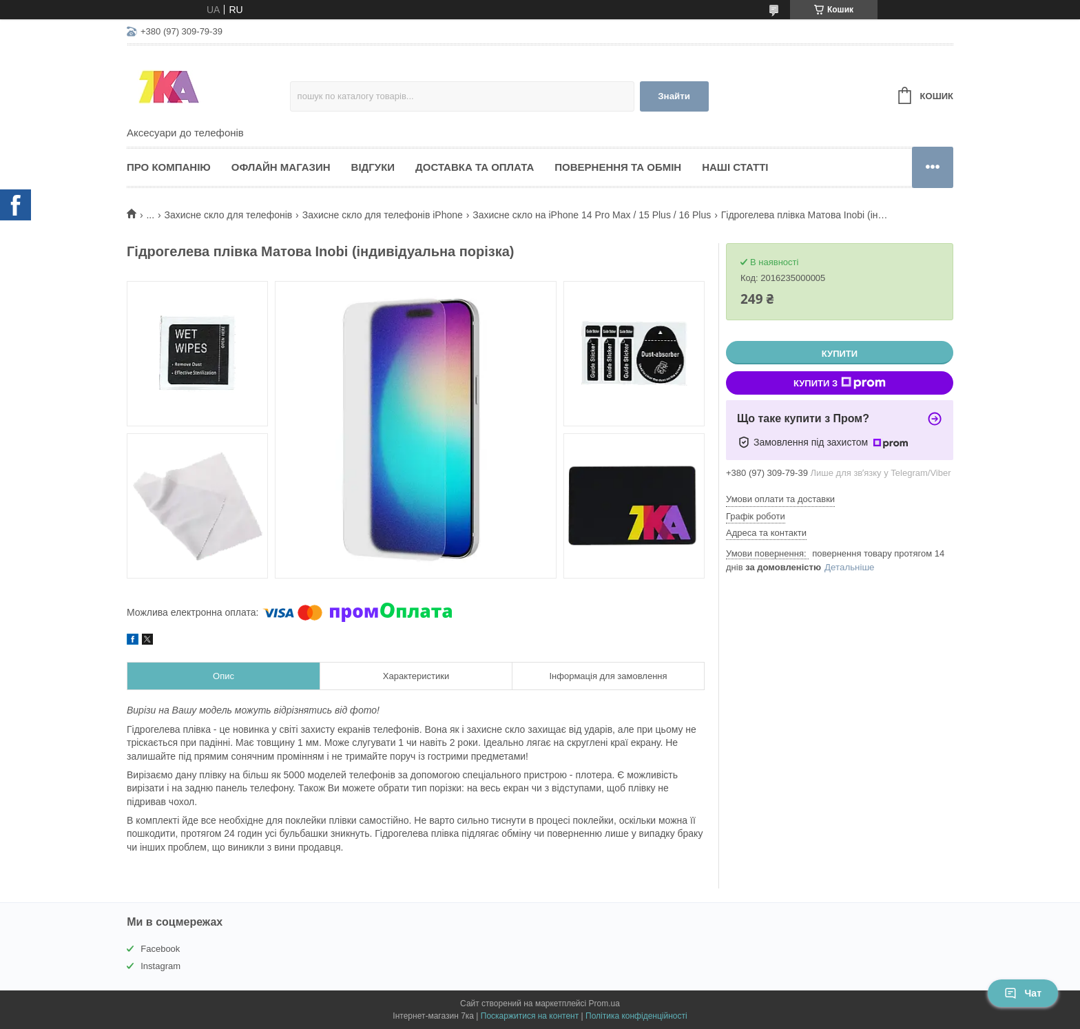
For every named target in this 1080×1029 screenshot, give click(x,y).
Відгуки (373, 167)
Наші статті (735, 167)
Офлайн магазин (281, 167)
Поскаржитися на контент (530, 1016)
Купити (840, 354)
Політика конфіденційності (636, 1016)
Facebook (160, 949)
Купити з (839, 383)
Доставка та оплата (474, 167)
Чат (1022, 993)
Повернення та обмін (617, 167)
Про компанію (169, 167)
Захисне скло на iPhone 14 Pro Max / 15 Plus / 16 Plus (592, 214)
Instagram (160, 966)
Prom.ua (604, 1003)
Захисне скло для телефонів (229, 214)
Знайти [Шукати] (674, 96)
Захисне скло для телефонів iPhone (382, 214)
